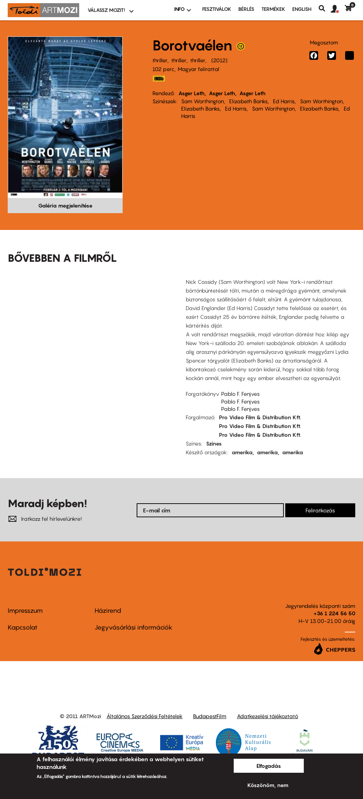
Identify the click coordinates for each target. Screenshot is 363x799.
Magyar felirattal (198, 69)
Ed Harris (284, 101)
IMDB (158, 79)
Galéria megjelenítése (65, 205)
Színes (214, 443)
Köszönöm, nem (267, 785)
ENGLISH (301, 9)
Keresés (325, 8)
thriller (159, 60)
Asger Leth (191, 93)
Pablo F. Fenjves (240, 394)
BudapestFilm (209, 716)
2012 (219, 60)
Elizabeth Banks (248, 101)
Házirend (108, 610)
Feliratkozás (320, 510)
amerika (242, 452)
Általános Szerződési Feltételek (145, 716)
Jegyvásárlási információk (133, 627)
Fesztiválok (216, 9)
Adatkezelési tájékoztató (267, 716)
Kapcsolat (22, 627)
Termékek (273, 9)
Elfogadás (268, 766)
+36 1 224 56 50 (334, 613)
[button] (338, 9)
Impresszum (25, 610)
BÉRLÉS (246, 9)
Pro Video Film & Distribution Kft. (260, 417)
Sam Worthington (202, 101)
